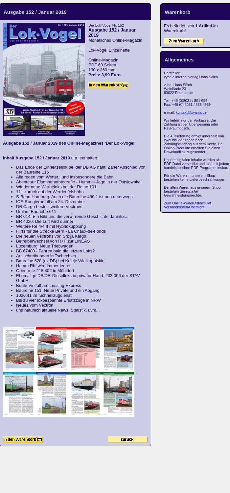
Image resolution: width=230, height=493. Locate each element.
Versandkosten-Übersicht (184, 207)
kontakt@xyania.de (191, 112)
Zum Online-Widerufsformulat (187, 203)
